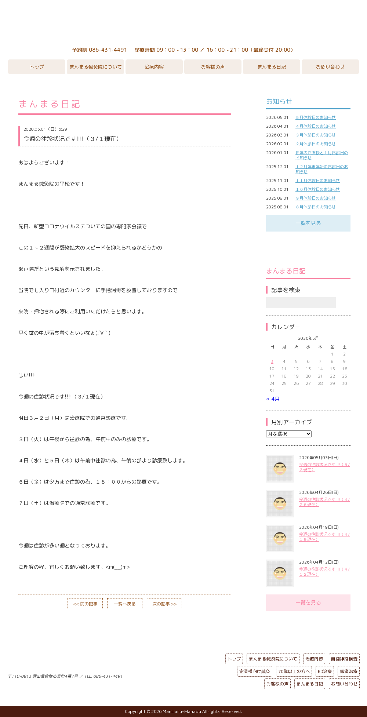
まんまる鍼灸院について (95, 66)
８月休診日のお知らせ (315, 207)
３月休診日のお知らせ (315, 135)
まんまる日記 (271, 66)
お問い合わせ (330, 66)
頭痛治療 (348, 671)
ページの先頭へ (178, 675)
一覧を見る (308, 222)
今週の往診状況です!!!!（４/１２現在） (324, 571)
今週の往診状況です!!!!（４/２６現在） (324, 501)
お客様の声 (213, 66)
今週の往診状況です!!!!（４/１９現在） (324, 536)
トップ (37, 66)
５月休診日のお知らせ (315, 117)
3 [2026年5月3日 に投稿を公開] (272, 361)
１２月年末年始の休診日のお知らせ (321, 169)
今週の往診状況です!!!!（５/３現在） (324, 467)
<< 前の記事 (85, 604)
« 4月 (273, 398)
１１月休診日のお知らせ (317, 180)
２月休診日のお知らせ (315, 144)
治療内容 (154, 66)
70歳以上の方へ (294, 671)
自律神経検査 (344, 659)
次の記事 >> (164, 604)
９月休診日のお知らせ (315, 198)
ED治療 (325, 671)
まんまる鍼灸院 (183, 22)
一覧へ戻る (125, 604)
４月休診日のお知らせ (315, 126)
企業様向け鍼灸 (254, 671)
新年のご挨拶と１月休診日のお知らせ (321, 155)
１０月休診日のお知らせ (317, 189)
